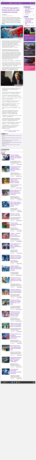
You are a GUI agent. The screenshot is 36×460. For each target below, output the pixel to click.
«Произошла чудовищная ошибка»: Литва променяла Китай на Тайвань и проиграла (15, 180)
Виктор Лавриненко (19, 356)
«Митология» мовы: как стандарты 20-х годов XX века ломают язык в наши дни (15, 315)
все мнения (32, 25)
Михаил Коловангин (18, 368)
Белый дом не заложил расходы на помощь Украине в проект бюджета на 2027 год (29, 53)
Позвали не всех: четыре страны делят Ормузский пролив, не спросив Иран (15, 384)
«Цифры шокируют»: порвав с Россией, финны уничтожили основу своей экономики (15, 303)
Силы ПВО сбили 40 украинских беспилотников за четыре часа (29, 10)
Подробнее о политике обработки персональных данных (19, 453)
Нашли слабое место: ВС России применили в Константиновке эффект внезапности (15, 204)
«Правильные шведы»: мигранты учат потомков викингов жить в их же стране (15, 349)
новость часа (27, 7)
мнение (26, 16)
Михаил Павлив (19, 414)
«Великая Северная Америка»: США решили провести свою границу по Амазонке (16, 157)
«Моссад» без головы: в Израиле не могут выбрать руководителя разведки (16, 292)
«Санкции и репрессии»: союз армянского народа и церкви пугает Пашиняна (16, 338)
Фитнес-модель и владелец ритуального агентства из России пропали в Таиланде (29, 68)
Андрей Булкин (19, 223)
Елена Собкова (19, 402)
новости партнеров (5, 149)
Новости (14, 3)
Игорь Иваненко (19, 254)
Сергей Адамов (19, 211)
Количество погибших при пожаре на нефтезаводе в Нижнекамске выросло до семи (29, 38)
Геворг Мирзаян (19, 164)
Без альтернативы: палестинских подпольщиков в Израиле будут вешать (15, 442)
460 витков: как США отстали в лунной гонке (15, 226)
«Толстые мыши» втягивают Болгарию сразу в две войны (16, 248)
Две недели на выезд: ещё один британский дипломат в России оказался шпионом (15, 361)
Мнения (23, 3)
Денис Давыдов (19, 322)
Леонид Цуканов (19, 390)
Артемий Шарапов (19, 232)
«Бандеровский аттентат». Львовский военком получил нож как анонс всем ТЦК (16, 168)
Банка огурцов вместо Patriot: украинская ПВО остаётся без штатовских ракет (15, 406)
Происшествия (27, 35)
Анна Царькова (4, 14)
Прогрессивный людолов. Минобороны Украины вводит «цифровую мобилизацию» (15, 430)
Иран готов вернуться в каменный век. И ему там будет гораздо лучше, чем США (29, 21)
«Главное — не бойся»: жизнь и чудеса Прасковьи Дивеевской (15, 258)
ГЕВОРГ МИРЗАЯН (27, 25)
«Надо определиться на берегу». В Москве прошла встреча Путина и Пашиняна (15, 269)
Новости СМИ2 (3, 150)
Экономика (26, 50)
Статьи (18, 3)
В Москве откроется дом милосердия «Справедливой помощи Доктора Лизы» (15, 395)
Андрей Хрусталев (19, 176)
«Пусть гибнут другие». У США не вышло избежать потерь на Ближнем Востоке (15, 216)
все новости (26, 14)
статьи (3, 153)
